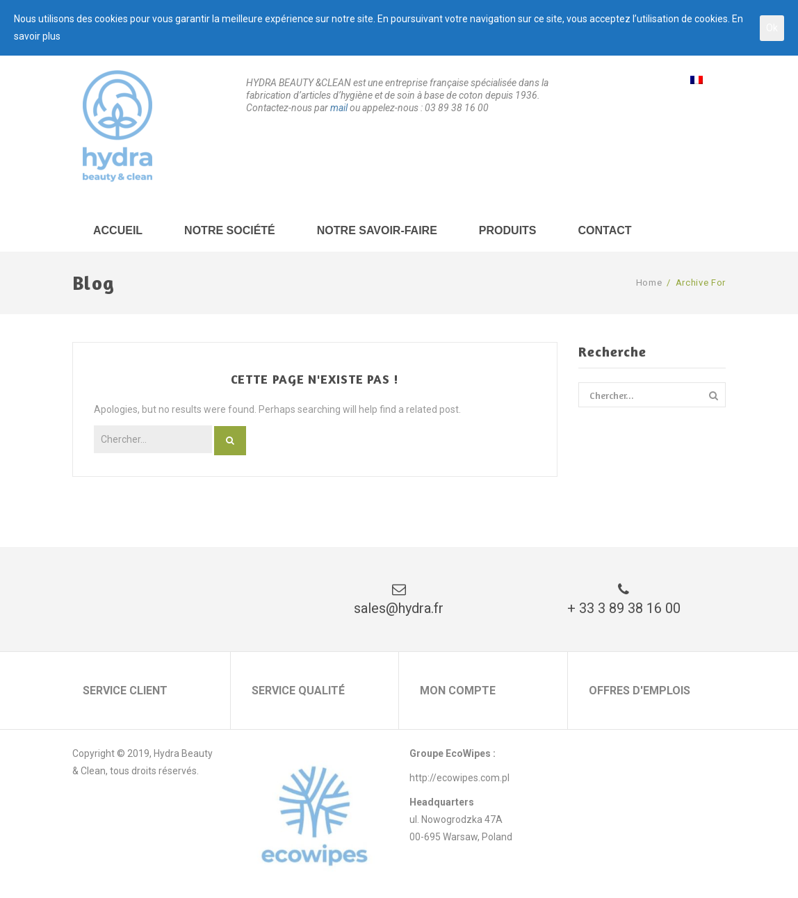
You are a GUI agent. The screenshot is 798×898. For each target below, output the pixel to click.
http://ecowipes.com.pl (459, 777)
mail (339, 107)
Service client (125, 690)
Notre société (229, 230)
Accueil (117, 230)
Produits (508, 230)
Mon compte (458, 690)
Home (649, 282)
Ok (772, 27)
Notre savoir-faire (377, 230)
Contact (605, 230)
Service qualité (298, 690)
